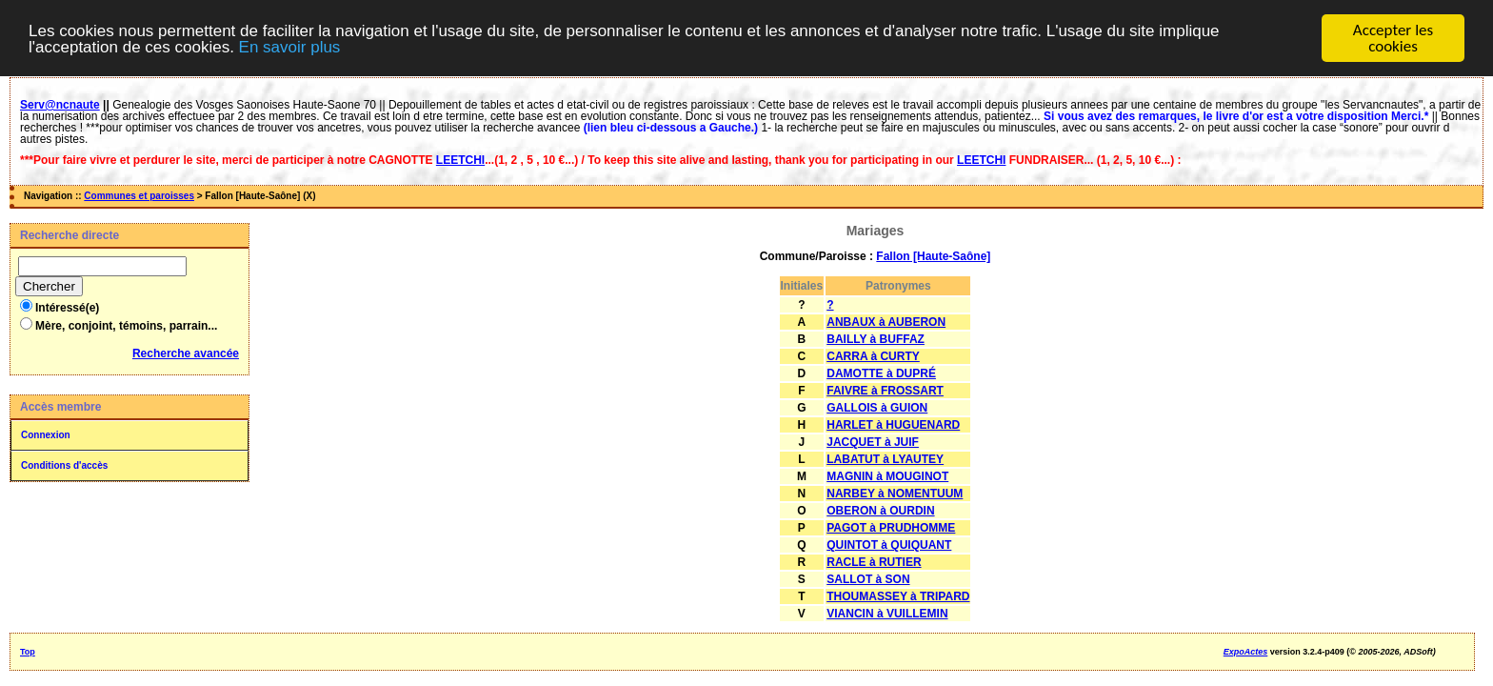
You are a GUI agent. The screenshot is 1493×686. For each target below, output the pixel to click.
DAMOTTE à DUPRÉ (881, 373)
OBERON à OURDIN (880, 510)
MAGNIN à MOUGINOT (887, 476)
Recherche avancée (185, 353)
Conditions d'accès (64, 465)
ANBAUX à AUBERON (886, 322)
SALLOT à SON (867, 579)
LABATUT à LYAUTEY (885, 459)
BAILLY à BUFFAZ (875, 339)
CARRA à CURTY (873, 356)
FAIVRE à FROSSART (885, 390)
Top (27, 651)
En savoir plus (290, 47)
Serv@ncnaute (60, 104)
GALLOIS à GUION (876, 407)
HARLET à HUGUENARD (893, 425)
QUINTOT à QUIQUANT (888, 545)
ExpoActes (1246, 651)
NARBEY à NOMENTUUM (894, 493)
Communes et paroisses (139, 196)
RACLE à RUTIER (873, 562)
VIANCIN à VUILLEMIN (886, 613)
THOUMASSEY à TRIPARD (897, 596)
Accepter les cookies (1393, 38)
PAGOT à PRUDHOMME (890, 528)
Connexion (45, 435)
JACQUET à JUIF (872, 442)
